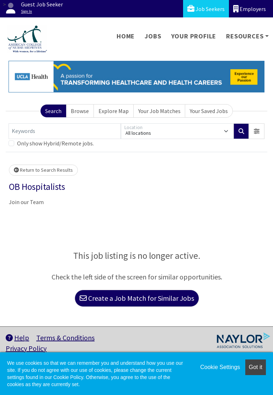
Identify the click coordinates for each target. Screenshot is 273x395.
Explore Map (113, 110)
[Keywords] (65, 131)
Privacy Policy (26, 348)
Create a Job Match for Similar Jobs (137, 298)
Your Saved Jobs (209, 110)
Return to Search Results (43, 170)
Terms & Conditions (65, 337)
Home (126, 36)
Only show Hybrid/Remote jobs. (55, 143)
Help (17, 337)
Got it (255, 367)
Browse (80, 110)
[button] (256, 131)
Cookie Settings (220, 367)
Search (53, 110)
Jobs (153, 36)
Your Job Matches (159, 110)
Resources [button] (244, 36)
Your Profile (193, 36)
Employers (249, 8)
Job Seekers (206, 8)
